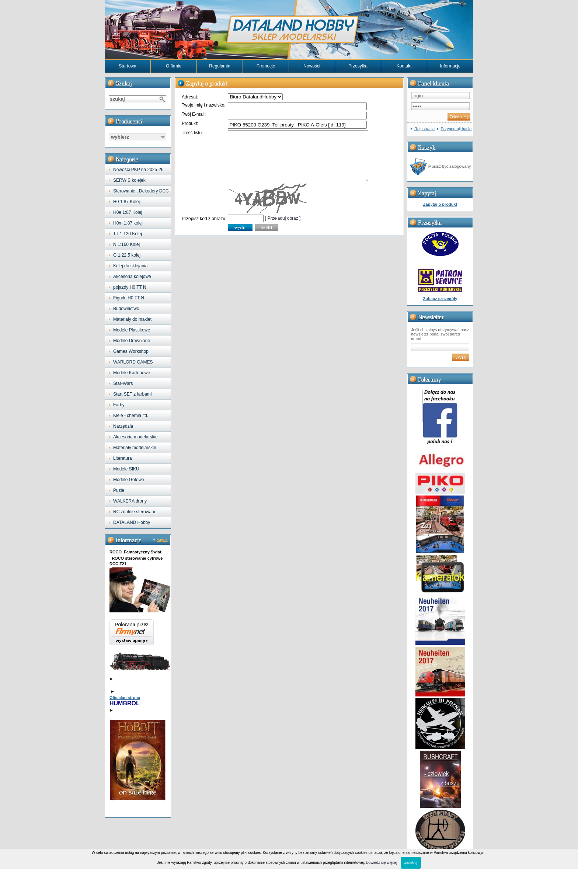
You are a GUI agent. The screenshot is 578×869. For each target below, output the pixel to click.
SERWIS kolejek (129, 180)
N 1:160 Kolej (126, 244)
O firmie (173, 66)
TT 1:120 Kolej (127, 233)
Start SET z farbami (132, 394)
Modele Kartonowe (131, 372)
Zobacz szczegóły (440, 298)
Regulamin (219, 66)
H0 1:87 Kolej (126, 201)
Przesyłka (358, 66)
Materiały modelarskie (134, 447)
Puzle (118, 490)
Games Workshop (131, 351)
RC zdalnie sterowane (134, 511)
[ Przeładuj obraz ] (283, 228)
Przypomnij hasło (456, 128)
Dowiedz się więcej (381, 863)
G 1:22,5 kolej (126, 255)
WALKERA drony (130, 501)
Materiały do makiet (132, 319)
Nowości (311, 66)
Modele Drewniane (131, 340)
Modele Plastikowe (131, 330)
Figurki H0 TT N (128, 297)
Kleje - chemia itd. (130, 415)
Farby (119, 404)
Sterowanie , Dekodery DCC (141, 191)
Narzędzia (123, 426)
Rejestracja (424, 128)
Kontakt (404, 66)
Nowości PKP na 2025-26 (138, 169)
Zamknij (410, 863)
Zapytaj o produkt (440, 204)
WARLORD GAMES (133, 362)
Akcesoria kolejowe (132, 276)
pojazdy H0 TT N (129, 287)
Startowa (127, 66)
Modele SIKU (126, 469)
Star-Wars (123, 383)
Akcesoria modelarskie (135, 436)
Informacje (450, 66)
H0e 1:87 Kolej (127, 212)
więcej (162, 539)
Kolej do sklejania (130, 265)
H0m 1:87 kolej (128, 223)
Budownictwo (126, 308)
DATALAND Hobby (131, 522)
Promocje (266, 66)
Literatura (122, 458)
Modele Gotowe (128, 479)
